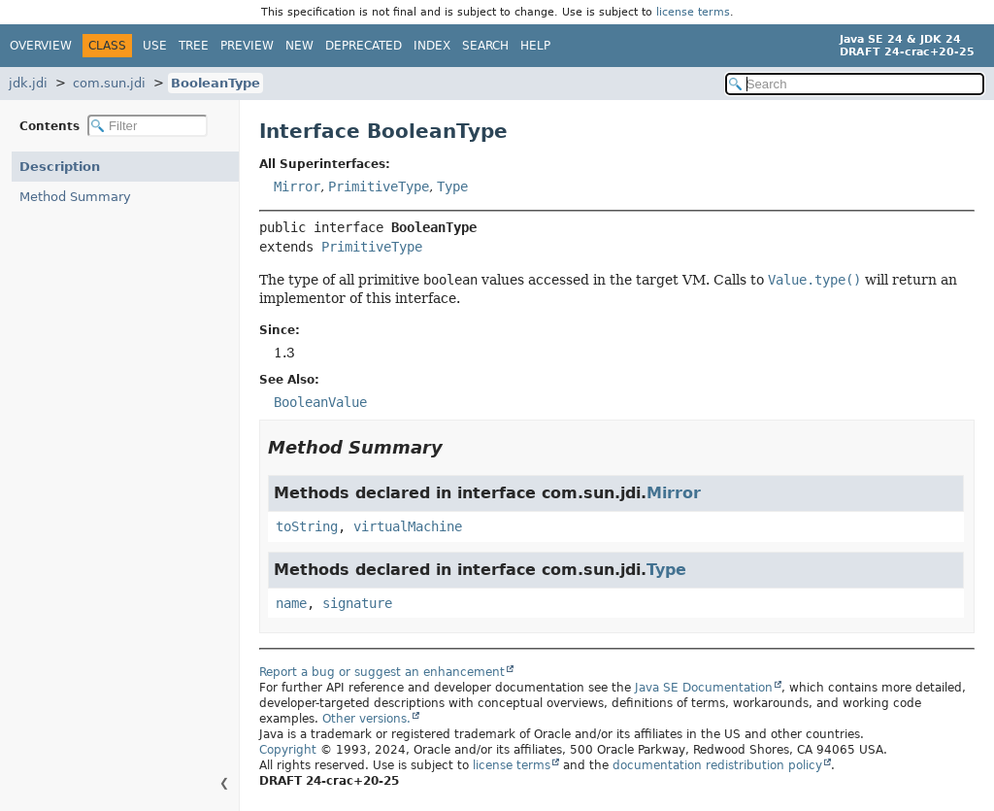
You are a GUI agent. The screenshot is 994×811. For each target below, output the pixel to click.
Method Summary (75, 196)
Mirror (297, 186)
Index (432, 45)
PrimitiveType (378, 186)
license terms (693, 12)
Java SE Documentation (704, 687)
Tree (194, 45)
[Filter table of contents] (147, 126)
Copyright (287, 750)
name (291, 603)
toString (307, 526)
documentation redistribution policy (717, 765)
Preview (247, 45)
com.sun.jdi (109, 83)
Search (485, 45)
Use (155, 45)
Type (452, 186)
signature (357, 603)
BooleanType (215, 83)
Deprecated (363, 45)
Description (59, 166)
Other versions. (366, 719)
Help (535, 45)
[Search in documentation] (854, 84)
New (299, 45)
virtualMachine (407, 526)
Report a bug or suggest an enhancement (382, 672)
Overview (41, 45)
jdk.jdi (28, 83)
